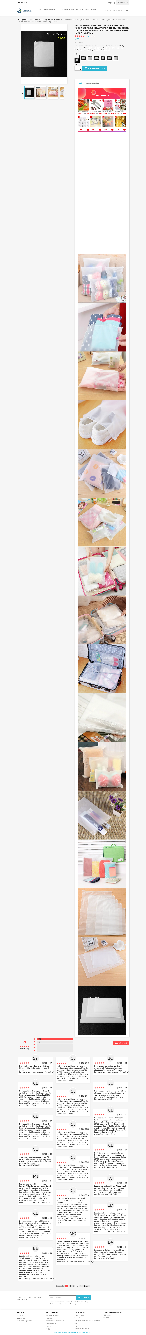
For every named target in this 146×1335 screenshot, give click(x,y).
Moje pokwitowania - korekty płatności (87, 1320)
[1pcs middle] (83, 58)
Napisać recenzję (121, 1043)
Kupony (77, 1326)
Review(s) (90, 36)
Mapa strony (50, 1326)
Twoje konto (80, 1312)
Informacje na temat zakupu (55, 1321)
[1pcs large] (90, 58)
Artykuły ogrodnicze (86, 9)
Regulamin (49, 1318)
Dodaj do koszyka (94, 68)
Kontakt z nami (22, 2)
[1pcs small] (77, 58)
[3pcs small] (103, 58)
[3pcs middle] (109, 58)
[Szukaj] (116, 10)
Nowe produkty (22, 1318)
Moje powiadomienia (82, 1328)
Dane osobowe (79, 1315)
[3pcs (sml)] (96, 58)
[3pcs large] (116, 58)
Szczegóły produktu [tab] (93, 83)
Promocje (20, 1315)
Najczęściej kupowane (24, 1321)
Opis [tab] (80, 83)
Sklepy (48, 1329)
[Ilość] (77, 68)
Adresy (77, 1323)
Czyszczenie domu (66, 9)
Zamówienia (79, 1318)
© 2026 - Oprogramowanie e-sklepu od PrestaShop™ (73, 1332)
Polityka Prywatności (52, 1315)
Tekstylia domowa (47, 9)
